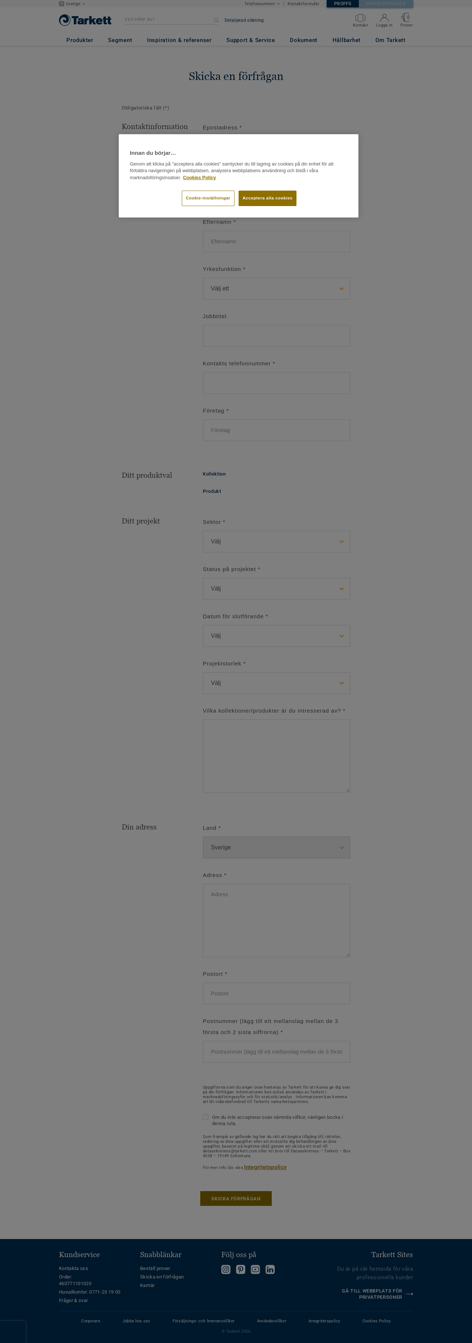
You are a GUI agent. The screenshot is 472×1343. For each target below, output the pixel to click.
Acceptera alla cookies (267, 198)
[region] (238, 176)
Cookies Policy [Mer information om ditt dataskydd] (199, 177)
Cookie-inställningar (208, 198)
